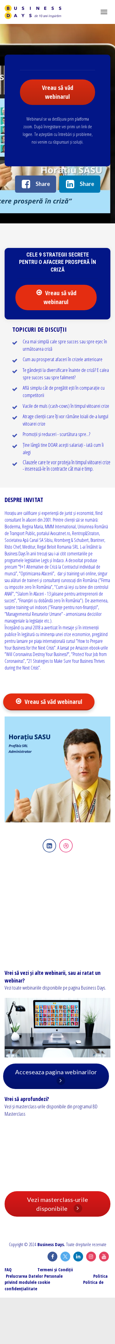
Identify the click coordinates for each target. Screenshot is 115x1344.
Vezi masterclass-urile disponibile (57, 1204)
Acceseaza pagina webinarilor (58, 1076)
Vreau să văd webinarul (57, 92)
